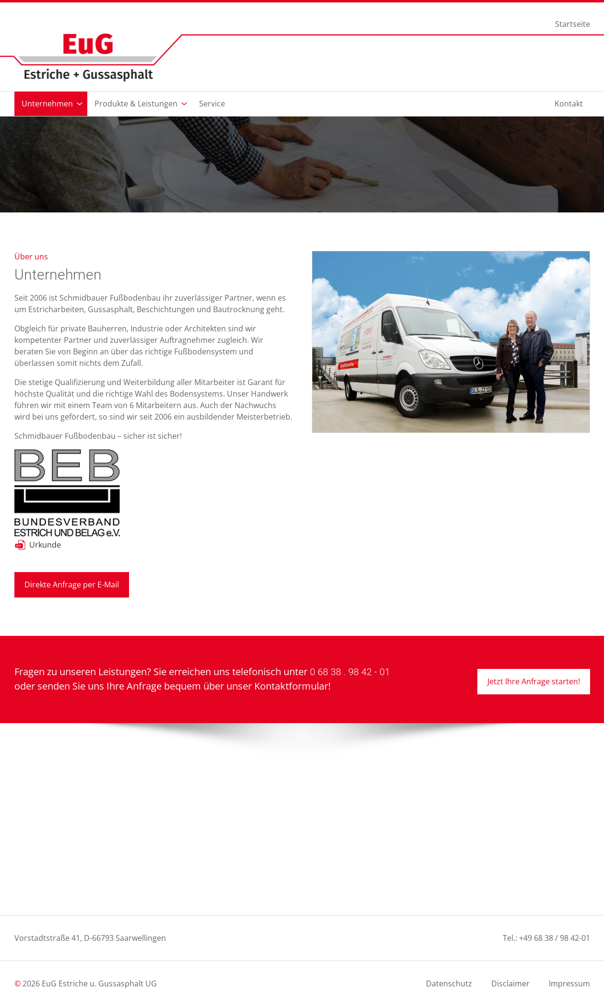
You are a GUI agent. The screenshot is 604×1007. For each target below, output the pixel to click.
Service (212, 103)
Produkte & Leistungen (136, 103)
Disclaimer (510, 983)
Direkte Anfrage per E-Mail (71, 584)
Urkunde (45, 544)
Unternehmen (47, 103)
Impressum (569, 983)
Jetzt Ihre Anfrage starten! (533, 681)
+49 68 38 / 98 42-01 (554, 938)
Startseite (572, 24)
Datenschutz (449, 983)
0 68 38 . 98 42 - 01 (350, 672)
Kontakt (569, 103)
